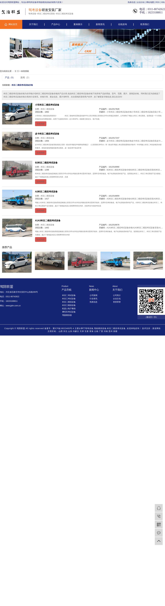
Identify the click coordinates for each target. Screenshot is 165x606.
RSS (158, 2)
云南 (96, 331)
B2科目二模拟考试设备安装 (142, 170)
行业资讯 (93, 298)
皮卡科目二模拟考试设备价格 (119, 141)
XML (163, 2)
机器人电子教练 (69, 308)
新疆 (115, 331)
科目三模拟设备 (69, 305)
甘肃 (87, 331)
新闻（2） (25, 77)
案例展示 (78, 24)
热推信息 (131, 2)
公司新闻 (93, 295)
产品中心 (55, 24)
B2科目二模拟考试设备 (46, 162)
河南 (106, 331)
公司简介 (117, 295)
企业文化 (117, 298)
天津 (82, 331)
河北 (65, 331)
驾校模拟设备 (100, 328)
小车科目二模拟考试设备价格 (119, 112)
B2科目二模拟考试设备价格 (118, 170)
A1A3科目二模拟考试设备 (48, 220)
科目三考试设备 (69, 298)
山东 (70, 331)
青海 (91, 331)
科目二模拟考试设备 (116, 328)
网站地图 (150, 2)
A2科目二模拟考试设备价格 (118, 199)
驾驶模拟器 (67, 315)
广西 (101, 331)
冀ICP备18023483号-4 (63, 328)
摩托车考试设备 (69, 312)
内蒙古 (76, 331)
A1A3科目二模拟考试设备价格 (120, 228)
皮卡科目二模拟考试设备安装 (144, 141)
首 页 (17, 71)
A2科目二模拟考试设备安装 (142, 199)
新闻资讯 (100, 24)
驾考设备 (89, 328)
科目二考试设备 (69, 295)
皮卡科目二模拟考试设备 (47, 134)
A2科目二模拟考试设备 (46, 191)
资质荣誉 (117, 302)
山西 (61, 331)
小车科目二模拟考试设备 (47, 105)
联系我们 (144, 24)
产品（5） (10, 77)
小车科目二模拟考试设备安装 (144, 112)
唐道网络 (156, 328)
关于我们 (33, 24)
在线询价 (41, 124)
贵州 (110, 331)
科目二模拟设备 (47, 109)
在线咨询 (122, 24)
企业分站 (141, 2)
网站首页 (13, 24)
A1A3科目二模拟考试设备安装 (145, 228)
